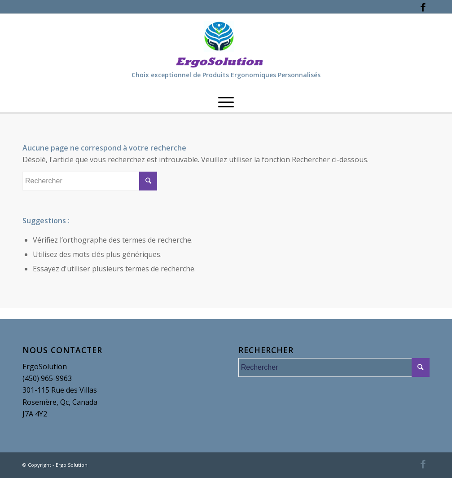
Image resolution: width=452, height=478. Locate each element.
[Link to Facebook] (423, 6)
